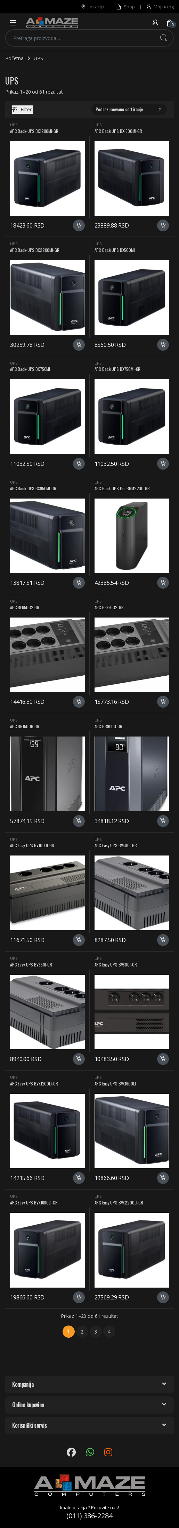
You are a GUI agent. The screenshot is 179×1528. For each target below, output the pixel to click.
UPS (14, 124)
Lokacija (92, 6)
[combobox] (80, 38)
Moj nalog (160, 6)
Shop (125, 6)
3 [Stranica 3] (95, 1331)
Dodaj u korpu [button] (79, 225)
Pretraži (163, 38)
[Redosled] (129, 109)
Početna (14, 58)
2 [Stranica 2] (82, 1331)
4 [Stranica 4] (109, 1331)
